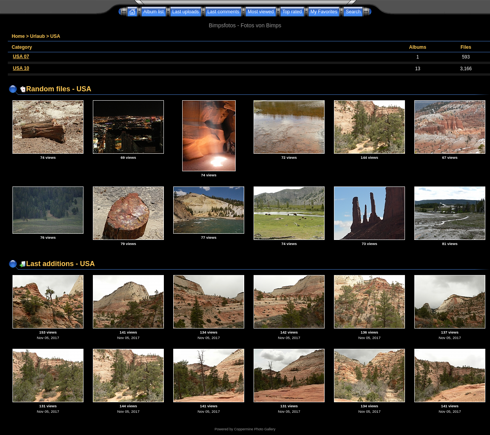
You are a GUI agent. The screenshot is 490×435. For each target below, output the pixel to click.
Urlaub (37, 36)
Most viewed (261, 11)
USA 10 (21, 68)
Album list (154, 11)
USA (55, 36)
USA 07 (21, 56)
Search (353, 11)
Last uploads (185, 11)
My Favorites (324, 11)
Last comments (223, 11)
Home (18, 36)
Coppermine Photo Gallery (254, 429)
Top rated (292, 11)
